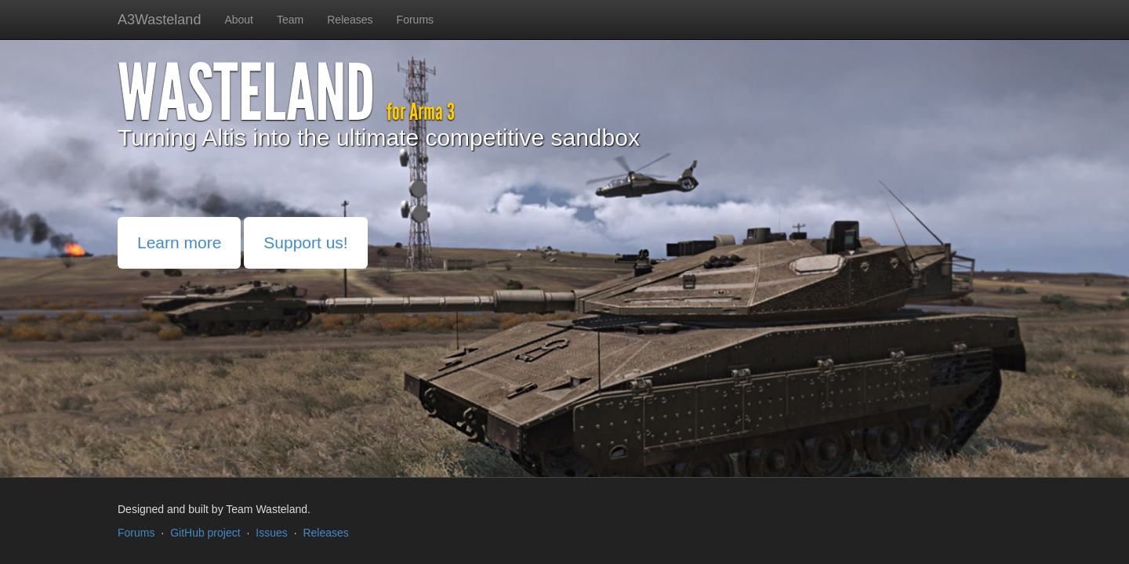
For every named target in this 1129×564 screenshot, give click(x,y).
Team (290, 19)
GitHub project (205, 532)
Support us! (305, 242)
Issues (271, 532)
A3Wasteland (159, 19)
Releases (349, 19)
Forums (415, 19)
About (238, 19)
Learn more (179, 242)
